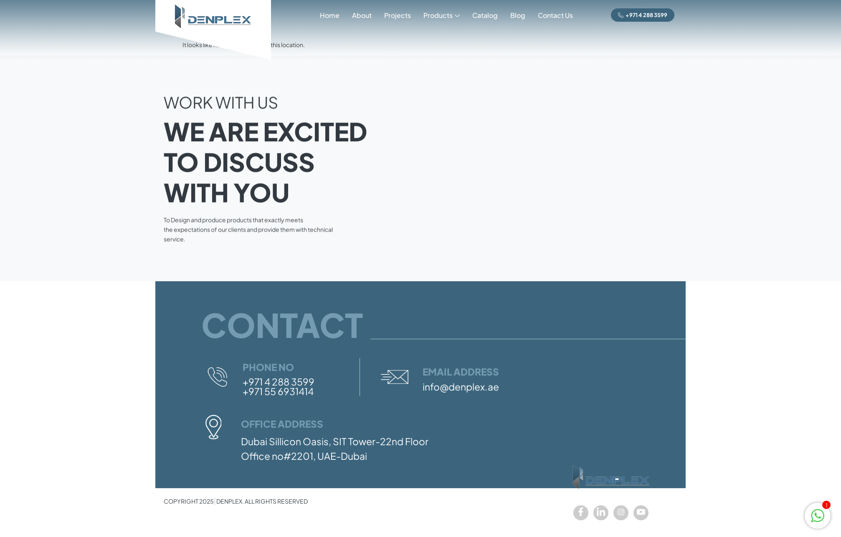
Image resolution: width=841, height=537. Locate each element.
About (362, 15)
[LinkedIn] (600, 512)
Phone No (268, 367)
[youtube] (640, 512)
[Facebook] (580, 512)
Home (329, 15)
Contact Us (555, 15)
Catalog (485, 15)
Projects (397, 15)
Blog (517, 15)
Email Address (461, 372)
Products (441, 16)
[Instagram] (620, 512)
